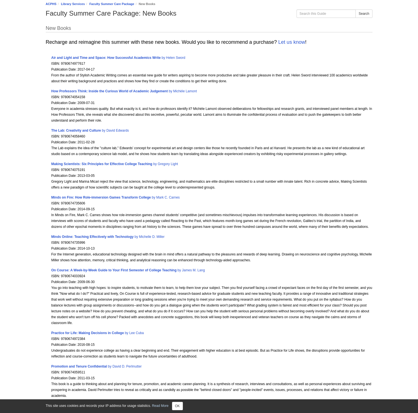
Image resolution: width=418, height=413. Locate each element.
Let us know (291, 42)
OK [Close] (177, 406)
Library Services (73, 4)
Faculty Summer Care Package (111, 4)
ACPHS (51, 4)
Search (364, 14)
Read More (160, 406)
